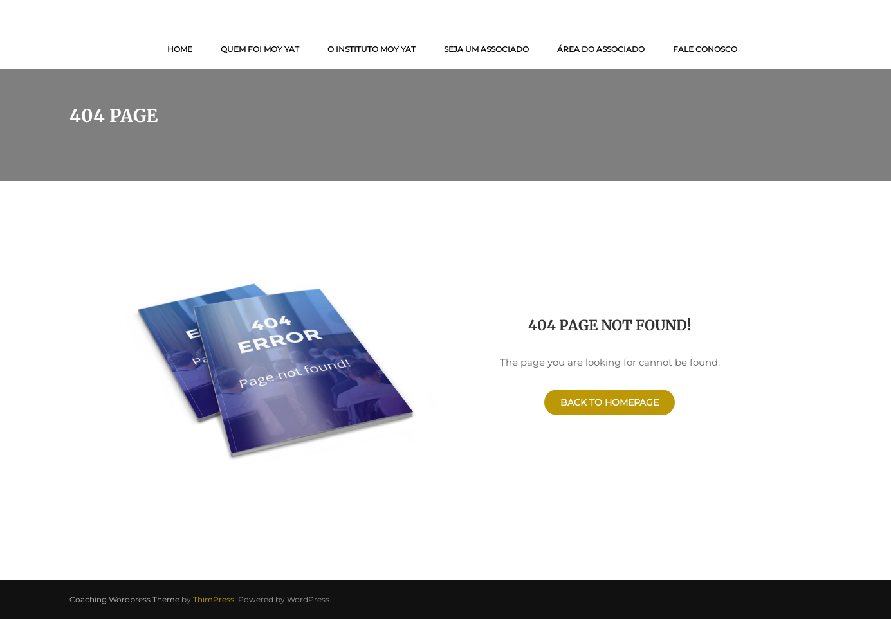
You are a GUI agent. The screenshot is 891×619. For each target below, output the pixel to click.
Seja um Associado (486, 49)
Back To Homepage (609, 402)
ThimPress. (214, 599)
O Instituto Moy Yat (371, 49)
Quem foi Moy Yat (260, 49)
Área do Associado (601, 49)
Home (179, 49)
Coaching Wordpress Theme (124, 599)
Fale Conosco (705, 49)
